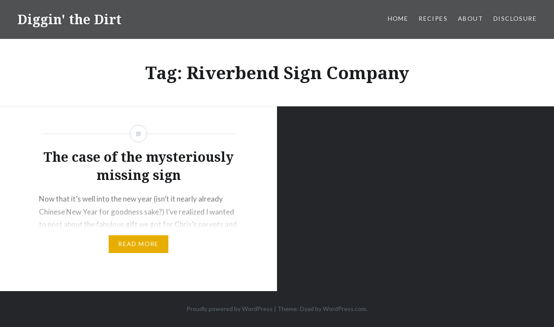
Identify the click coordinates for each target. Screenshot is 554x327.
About (470, 18)
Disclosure (515, 18)
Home (398, 18)
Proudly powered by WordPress (230, 308)
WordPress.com (344, 308)
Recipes (433, 18)
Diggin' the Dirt (69, 19)
